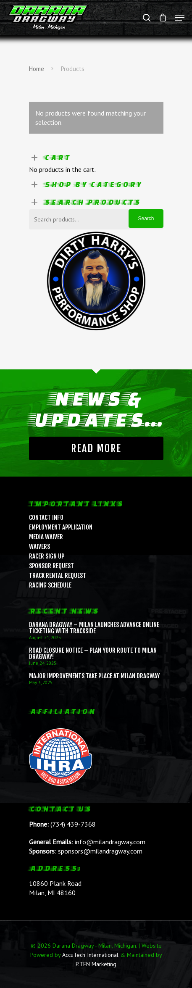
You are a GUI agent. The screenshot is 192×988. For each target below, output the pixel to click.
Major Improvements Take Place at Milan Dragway (94, 676)
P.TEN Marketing (96, 964)
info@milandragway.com (110, 842)
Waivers (39, 546)
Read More (96, 448)
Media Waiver (46, 537)
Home (36, 69)
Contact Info (46, 517)
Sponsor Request (51, 566)
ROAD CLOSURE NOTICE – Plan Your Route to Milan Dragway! (93, 653)
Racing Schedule (50, 585)
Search (146, 218)
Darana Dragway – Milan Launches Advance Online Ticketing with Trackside (94, 628)
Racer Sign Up (46, 556)
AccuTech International (90, 955)
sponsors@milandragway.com (100, 851)
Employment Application (60, 527)
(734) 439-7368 (73, 824)
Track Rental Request (57, 575)
